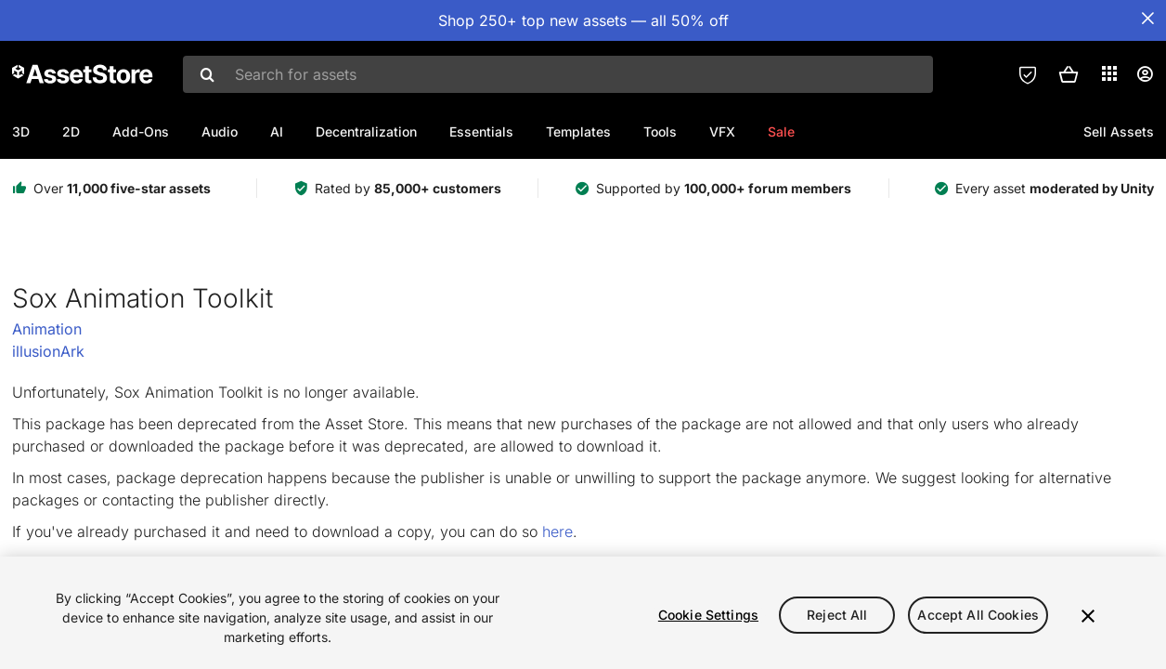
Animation (47, 329)
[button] (1068, 74)
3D (21, 131)
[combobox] (558, 74)
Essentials (481, 131)
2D (71, 131)
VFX (722, 131)
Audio (219, 131)
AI (276, 131)
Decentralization (366, 131)
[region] (583, 613)
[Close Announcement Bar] (1147, 18)
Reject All (837, 615)
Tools (660, 131)
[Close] (1088, 616)
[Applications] (1109, 73)
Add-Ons (140, 131)
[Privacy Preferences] (1028, 74)
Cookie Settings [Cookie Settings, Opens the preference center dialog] (708, 615)
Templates (578, 131)
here (557, 531)
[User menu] (1144, 74)
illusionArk (48, 351)
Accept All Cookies (978, 615)
